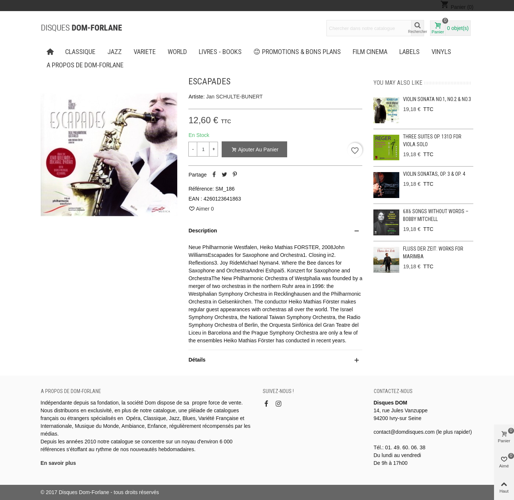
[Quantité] (203, 149)
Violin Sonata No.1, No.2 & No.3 (437, 99)
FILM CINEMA (370, 52)
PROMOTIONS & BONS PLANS (297, 52)
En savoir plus (58, 463)
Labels (409, 52)
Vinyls (441, 52)
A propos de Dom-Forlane (85, 65)
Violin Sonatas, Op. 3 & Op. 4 (434, 174)
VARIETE (145, 52)
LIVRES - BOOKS (220, 52)
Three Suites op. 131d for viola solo (432, 140)
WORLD (177, 52)
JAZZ (114, 52)
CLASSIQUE (80, 52)
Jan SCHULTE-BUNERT (234, 97)
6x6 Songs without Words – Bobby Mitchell (435, 215)
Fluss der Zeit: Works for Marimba (433, 252)
